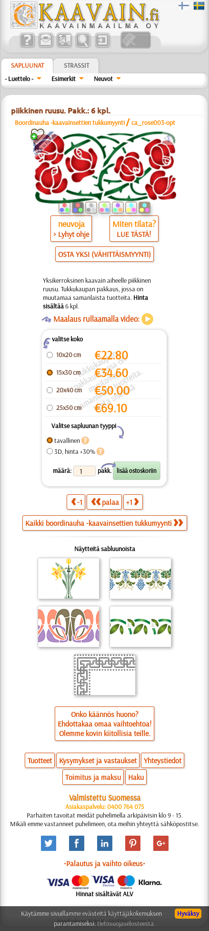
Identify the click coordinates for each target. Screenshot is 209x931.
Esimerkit (63, 78)
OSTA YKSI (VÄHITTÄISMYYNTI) (104, 254)
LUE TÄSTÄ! (134, 234)
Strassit (76, 65)
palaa (105, 501)
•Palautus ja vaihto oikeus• (104, 863)
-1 (76, 501)
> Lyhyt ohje (71, 234)
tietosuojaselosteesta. (126, 923)
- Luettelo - (19, 78)
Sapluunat (27, 65)
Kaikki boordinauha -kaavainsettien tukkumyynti (104, 523)
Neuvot (103, 78)
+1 (132, 501)
